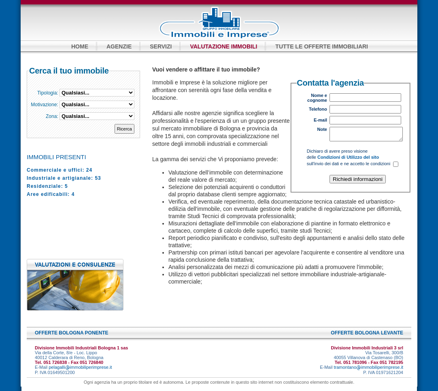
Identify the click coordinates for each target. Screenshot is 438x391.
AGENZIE (119, 46)
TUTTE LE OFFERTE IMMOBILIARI (321, 46)
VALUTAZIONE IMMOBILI (223, 46)
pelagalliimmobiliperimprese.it (80, 367)
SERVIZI (161, 46)
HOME (79, 46)
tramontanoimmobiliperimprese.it (368, 367)
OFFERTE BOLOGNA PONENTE (71, 333)
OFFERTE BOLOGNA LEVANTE (367, 333)
